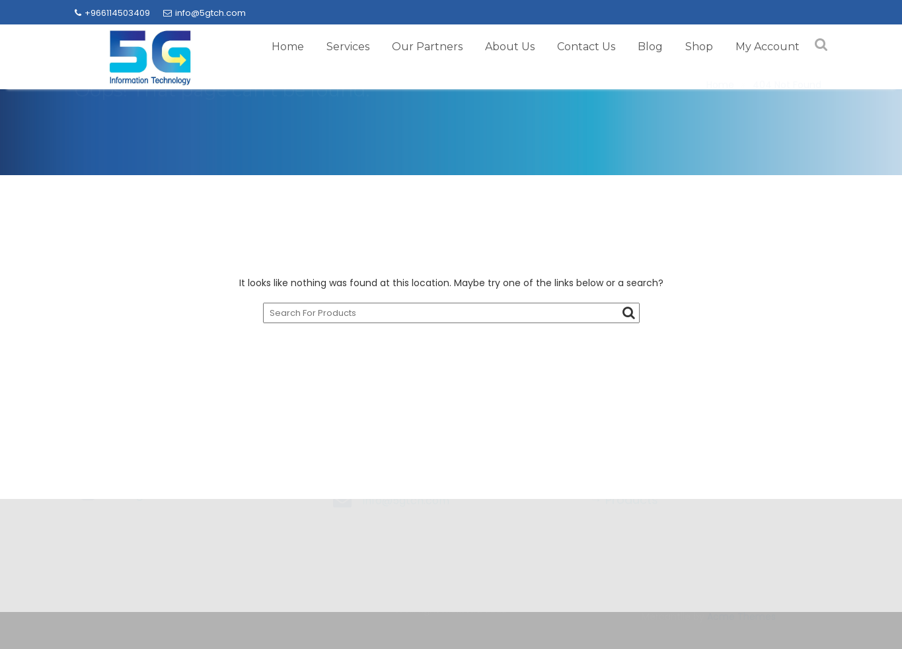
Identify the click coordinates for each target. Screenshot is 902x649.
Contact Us (586, 46)
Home (288, 46)
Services (347, 46)
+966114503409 (112, 13)
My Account (767, 46)
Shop (699, 46)
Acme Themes (741, 616)
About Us (510, 46)
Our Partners (427, 46)
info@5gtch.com (204, 13)
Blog (650, 46)
